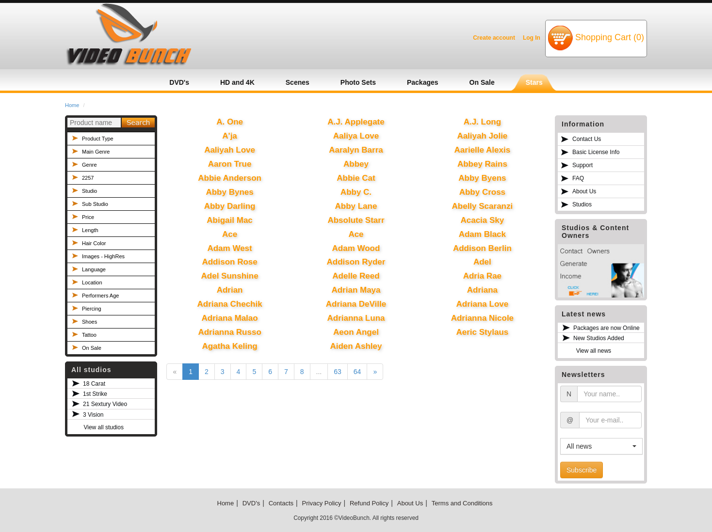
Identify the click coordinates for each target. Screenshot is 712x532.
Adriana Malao (229, 318)
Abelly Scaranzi (482, 206)
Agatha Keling (229, 346)
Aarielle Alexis (482, 150)
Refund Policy (369, 503)
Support (582, 165)
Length (90, 230)
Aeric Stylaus (482, 332)
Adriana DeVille (356, 304)
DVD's (251, 503)
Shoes (89, 322)
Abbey (356, 164)
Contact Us (586, 139)
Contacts (281, 503)
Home (72, 105)
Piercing (91, 309)
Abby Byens (482, 178)
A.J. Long (482, 121)
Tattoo (89, 335)
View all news (593, 350)
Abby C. (356, 192)
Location (92, 282)
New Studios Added (598, 338)
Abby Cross (482, 192)
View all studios (103, 427)
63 (337, 372)
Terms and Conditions (462, 503)
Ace (229, 234)
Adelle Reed (355, 276)
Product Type (97, 138)
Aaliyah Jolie (482, 136)
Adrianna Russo (229, 332)
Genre (89, 165)
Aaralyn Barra (356, 150)
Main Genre (96, 152)
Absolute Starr (355, 220)
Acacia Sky (482, 220)
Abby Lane (356, 206)
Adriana (482, 290)
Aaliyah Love (229, 150)
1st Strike (95, 394)
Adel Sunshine (230, 276)
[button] (601, 446)
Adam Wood (356, 248)
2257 (88, 178)
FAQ (578, 178)
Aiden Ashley (356, 346)
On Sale (91, 348)
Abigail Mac (229, 220)
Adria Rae (482, 276)
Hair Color (94, 243)
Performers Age (100, 295)
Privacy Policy (321, 503)
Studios (582, 204)
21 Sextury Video (105, 404)
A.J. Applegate (355, 121)
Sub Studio (95, 204)
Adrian (230, 290)
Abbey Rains (482, 164)
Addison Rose (229, 261)
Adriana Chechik (229, 304)
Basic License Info (595, 152)
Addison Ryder (356, 261)
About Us (584, 191)
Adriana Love (482, 304)
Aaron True (230, 164)
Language (94, 269)
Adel (482, 261)
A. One (229, 121)
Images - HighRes (103, 256)
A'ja (229, 136)
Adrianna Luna (356, 318)
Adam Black (482, 234)
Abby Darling (230, 206)
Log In (531, 37)
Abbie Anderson (229, 178)
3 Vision (93, 414)
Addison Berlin (482, 248)
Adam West (229, 248)
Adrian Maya (355, 290)
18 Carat (94, 383)
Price (88, 217)
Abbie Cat (356, 178)
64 (357, 372)
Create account (494, 37)
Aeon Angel (356, 332)
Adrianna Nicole (482, 318)
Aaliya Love (356, 136)
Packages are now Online (606, 328)
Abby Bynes (229, 192)
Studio (89, 191)
